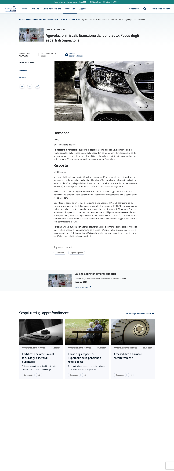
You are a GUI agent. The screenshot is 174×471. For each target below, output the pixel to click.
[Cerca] (144, 8)
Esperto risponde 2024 (70, 19)
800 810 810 (88, 2)
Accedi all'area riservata (160, 8)
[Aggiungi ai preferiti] (22, 86)
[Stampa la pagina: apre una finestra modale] (29, 86)
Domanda (23, 70)
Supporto (83, 8)
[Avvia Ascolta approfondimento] (75, 54)
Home (24, 8)
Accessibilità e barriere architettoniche (128, 356)
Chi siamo (35, 8)
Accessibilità (134, 8)
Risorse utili (70, 8)
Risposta (22, 77)
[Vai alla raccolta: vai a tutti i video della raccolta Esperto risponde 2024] (83, 287)
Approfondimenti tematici (48, 19)
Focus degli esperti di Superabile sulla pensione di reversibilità (85, 358)
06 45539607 (115, 2)
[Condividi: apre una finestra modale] (37, 86)
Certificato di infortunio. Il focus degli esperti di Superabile (38, 358)
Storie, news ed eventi (52, 8)
